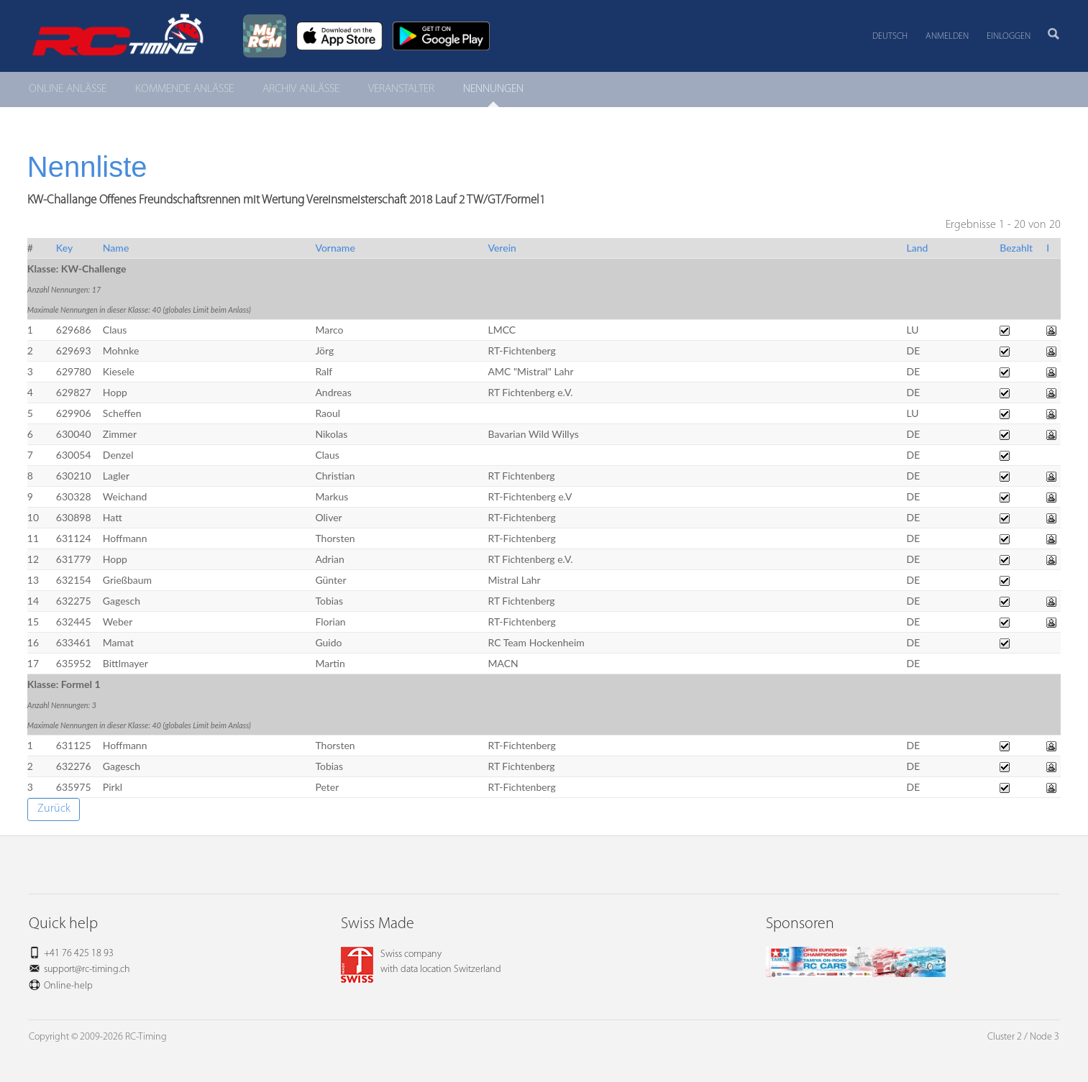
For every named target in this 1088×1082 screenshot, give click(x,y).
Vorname (335, 248)
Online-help (68, 986)
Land (917, 248)
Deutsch (890, 36)
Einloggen (1008, 36)
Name (116, 248)
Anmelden (947, 36)
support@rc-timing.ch (87, 969)
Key (64, 248)
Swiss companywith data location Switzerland (421, 962)
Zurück (53, 809)
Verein (502, 248)
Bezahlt (1016, 248)
